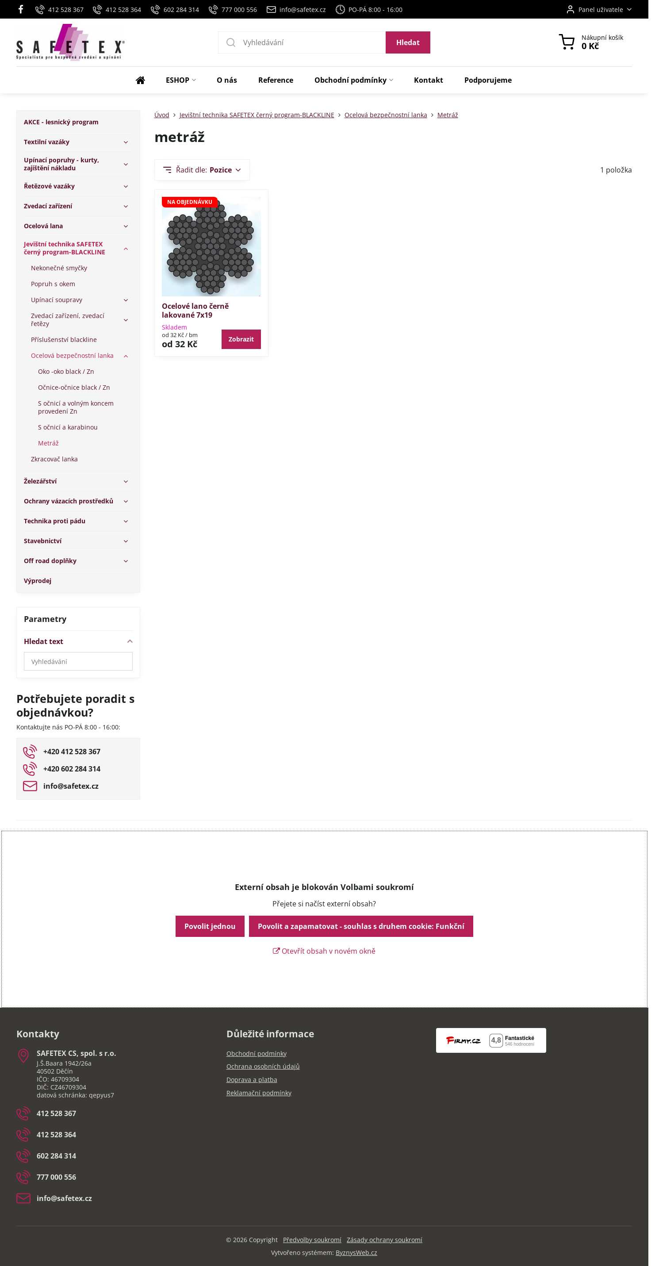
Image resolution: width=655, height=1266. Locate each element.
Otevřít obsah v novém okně (324, 951)
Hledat (408, 42)
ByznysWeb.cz (356, 1252)
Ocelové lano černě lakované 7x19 (195, 310)
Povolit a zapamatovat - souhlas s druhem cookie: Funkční (361, 926)
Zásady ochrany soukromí (384, 1239)
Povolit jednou (210, 926)
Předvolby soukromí (312, 1239)
